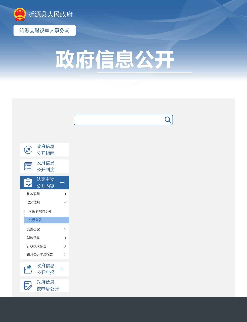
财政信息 (33, 238)
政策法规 (33, 202)
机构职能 (33, 194)
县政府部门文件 (40, 212)
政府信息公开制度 (45, 166)
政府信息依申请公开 (48, 285)
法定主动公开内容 (51, 182)
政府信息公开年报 (51, 269)
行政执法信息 (37, 246)
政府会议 (33, 229)
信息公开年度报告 (40, 254)
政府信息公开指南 (45, 150)
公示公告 (35, 220)
